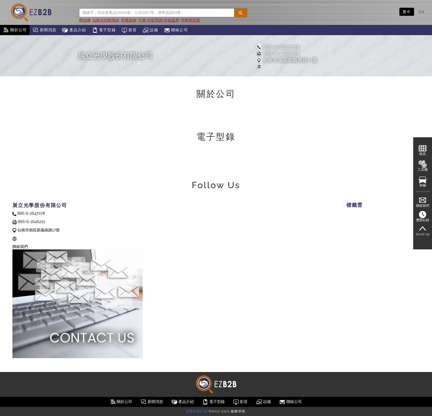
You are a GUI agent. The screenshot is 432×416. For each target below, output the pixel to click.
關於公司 (15, 30)
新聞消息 (44, 30)
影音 (129, 30)
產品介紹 (74, 30)
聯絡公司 (176, 30)
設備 (150, 30)
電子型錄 (104, 30)
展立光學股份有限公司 (115, 55)
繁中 (407, 11)
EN (422, 11)
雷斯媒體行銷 (197, 411)
